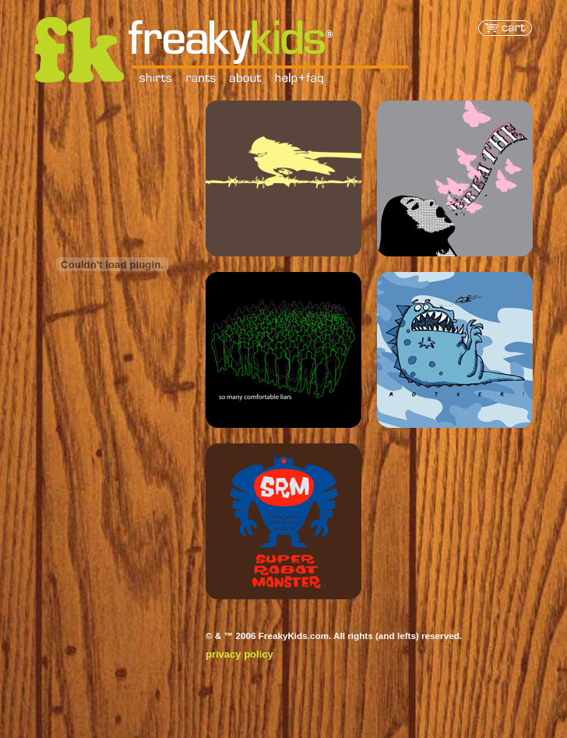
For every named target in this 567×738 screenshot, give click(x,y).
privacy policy (239, 654)
